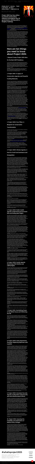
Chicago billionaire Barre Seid (22, 107)
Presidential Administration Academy (18, 140)
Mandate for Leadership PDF (24, 1)
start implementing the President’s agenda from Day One (18, 141)
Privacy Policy (5, 463)
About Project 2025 (12, 1)
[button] (30, 452)
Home (5, 1)
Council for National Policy (11, 116)
